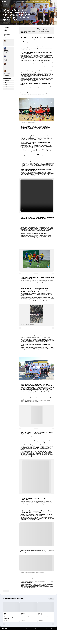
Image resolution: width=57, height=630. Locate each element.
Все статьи (5, 4)
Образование (48, 628)
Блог (33, 628)
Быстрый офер (37, 628)
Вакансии (24, 628)
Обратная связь (53, 628)
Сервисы (27, 628)
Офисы (31, 628)
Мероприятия (43, 628)
